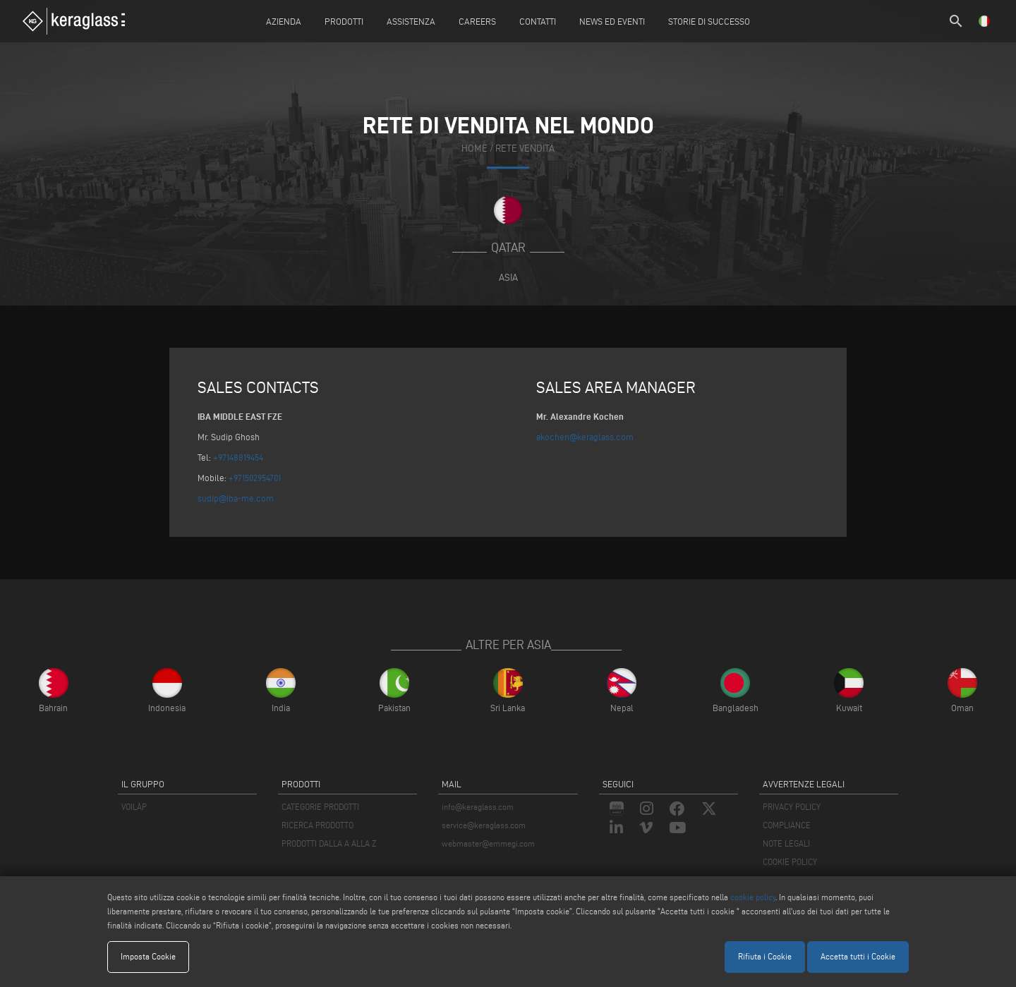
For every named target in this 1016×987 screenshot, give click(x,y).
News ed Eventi (612, 21)
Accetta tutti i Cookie (858, 956)
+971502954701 (255, 478)
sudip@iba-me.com (236, 498)
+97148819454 (238, 457)
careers (477, 21)
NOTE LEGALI (786, 843)
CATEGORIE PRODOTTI (320, 806)
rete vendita (525, 149)
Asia (508, 277)
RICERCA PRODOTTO (317, 825)
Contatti (537, 21)
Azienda (283, 21)
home (474, 149)
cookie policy (752, 897)
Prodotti (344, 21)
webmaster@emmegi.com (488, 843)
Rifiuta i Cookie (765, 956)
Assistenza (411, 21)
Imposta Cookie (148, 956)
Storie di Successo (709, 21)
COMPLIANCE (787, 825)
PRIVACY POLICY (792, 806)
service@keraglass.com (484, 825)
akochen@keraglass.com (585, 437)
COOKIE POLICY (790, 861)
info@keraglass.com (478, 806)
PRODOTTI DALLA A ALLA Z (329, 843)
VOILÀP (134, 806)
